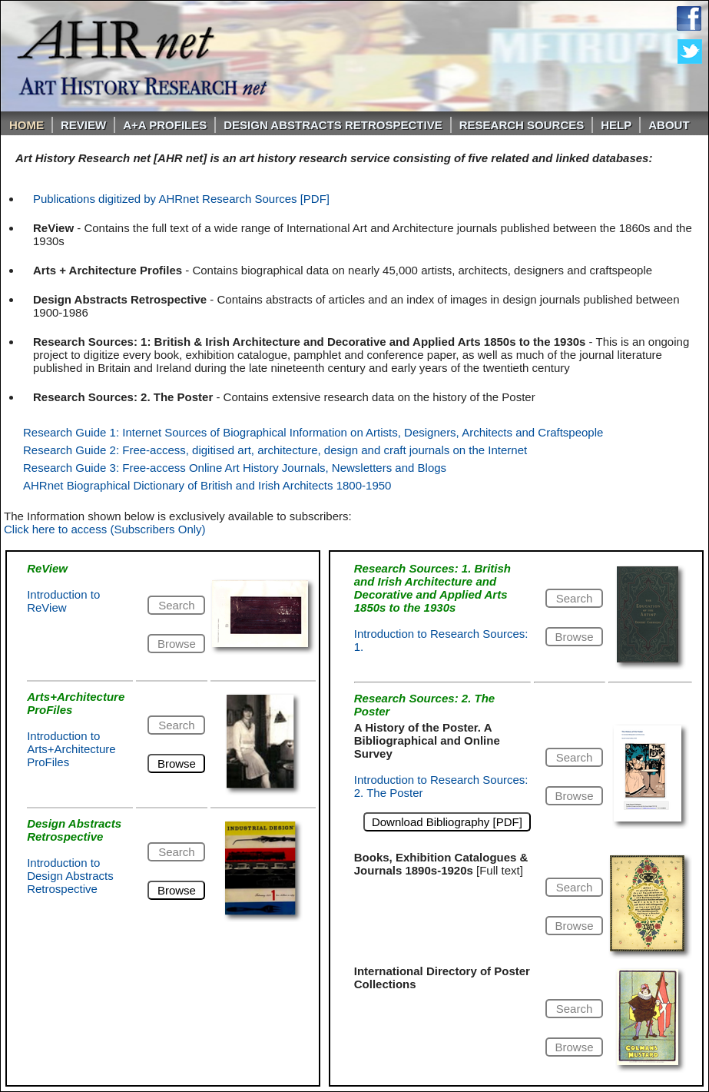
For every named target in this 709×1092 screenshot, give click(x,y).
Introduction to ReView (63, 601)
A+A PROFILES (165, 124)
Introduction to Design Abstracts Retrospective (70, 875)
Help (616, 124)
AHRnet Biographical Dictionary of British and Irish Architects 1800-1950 (207, 485)
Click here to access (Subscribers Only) (105, 529)
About (668, 124)
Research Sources (522, 124)
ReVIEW (83, 124)
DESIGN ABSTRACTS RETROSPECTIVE (333, 124)
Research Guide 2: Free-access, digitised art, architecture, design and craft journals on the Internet (275, 449)
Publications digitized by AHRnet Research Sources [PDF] (181, 198)
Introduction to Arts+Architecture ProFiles (71, 748)
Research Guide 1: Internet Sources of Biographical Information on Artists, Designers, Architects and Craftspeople (313, 432)
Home (26, 124)
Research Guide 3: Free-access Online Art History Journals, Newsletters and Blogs (234, 467)
